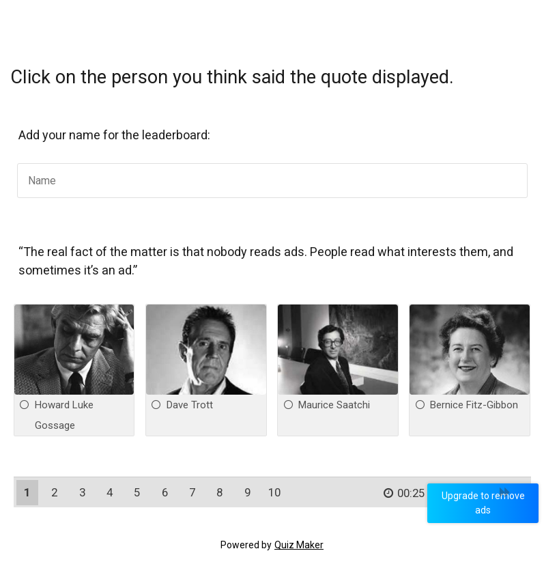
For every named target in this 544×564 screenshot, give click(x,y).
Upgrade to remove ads (486, 503)
